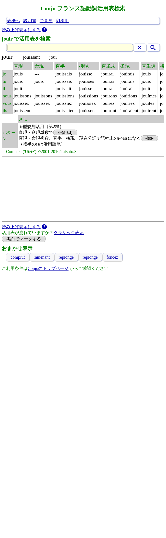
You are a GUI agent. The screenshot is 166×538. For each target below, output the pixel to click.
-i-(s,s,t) (65, 132)
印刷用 (62, 20)
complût (18, 257)
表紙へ (13, 20)
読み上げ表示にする (21, 29)
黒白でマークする (23, 238)
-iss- (149, 138)
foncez (112, 257)
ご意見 (46, 20)
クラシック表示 (69, 232)
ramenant (42, 257)
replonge (66, 257)
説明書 (29, 20)
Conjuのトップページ (48, 268)
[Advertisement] (83, 189)
